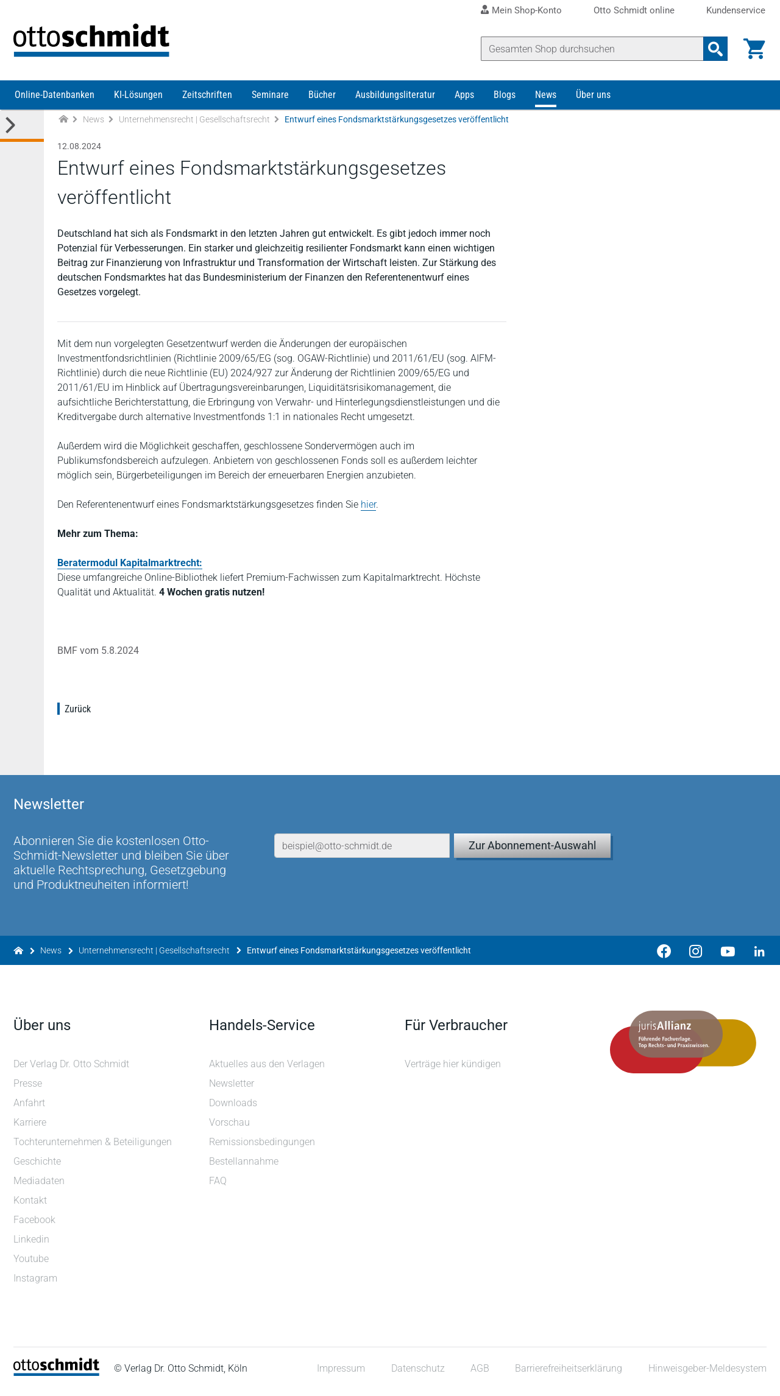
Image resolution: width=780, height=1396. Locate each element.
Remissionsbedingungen (263, 1147)
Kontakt (31, 1206)
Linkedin (33, 1244)
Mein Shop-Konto (527, 10)
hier (369, 511)
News (545, 102)
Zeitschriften (207, 102)
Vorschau (230, 1128)
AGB (478, 1374)
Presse (29, 1089)
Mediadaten (40, 1186)
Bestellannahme (244, 1167)
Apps (464, 102)
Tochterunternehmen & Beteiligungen (94, 1147)
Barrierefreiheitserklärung (568, 1374)
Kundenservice (735, 10)
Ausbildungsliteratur (395, 102)
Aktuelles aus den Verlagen (267, 1069)
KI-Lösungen (138, 102)
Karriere (31, 1128)
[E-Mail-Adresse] (362, 838)
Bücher (322, 102)
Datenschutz (417, 1374)
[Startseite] (58, 1378)
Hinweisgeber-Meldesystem (706, 1374)
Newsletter (232, 1089)
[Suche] (591, 49)
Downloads (234, 1108)
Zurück (79, 716)
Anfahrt (30, 1108)
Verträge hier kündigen (453, 1069)
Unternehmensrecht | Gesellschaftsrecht (194, 127)
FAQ (218, 1186)
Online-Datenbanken (54, 102)
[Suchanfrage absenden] (714, 49)
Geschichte (38, 1167)
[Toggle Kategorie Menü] (22, 133)
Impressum (340, 1374)
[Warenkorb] (753, 49)
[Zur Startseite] (63, 127)
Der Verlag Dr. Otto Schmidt (72, 1069)
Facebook (36, 1225)
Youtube (32, 1264)
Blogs (505, 102)
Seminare (270, 102)
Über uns (593, 102)
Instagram (36, 1283)
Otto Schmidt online (634, 10)
